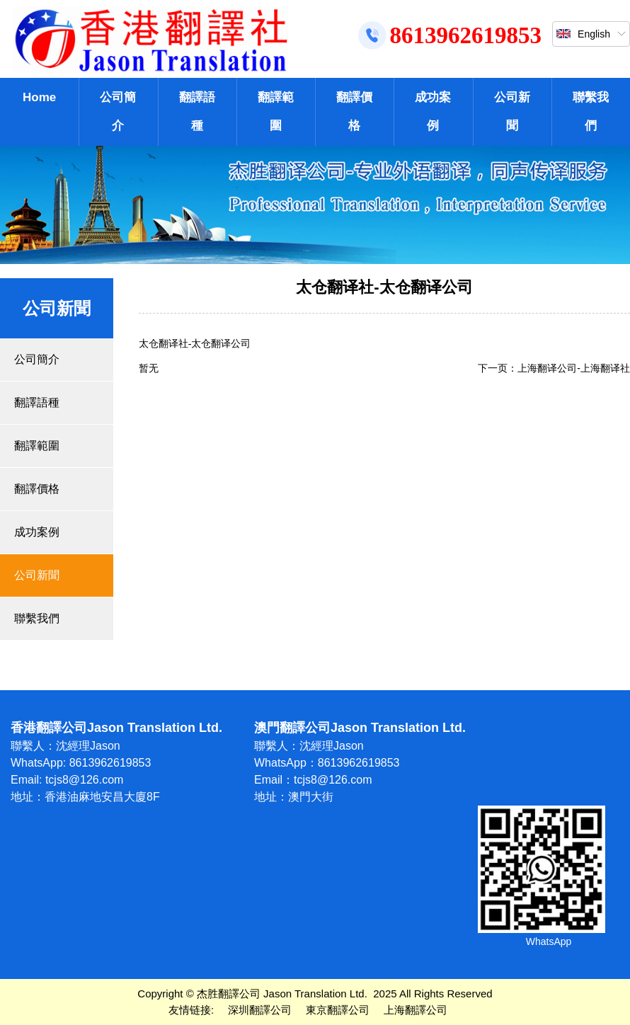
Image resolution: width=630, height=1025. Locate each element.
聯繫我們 (591, 111)
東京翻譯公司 (338, 1010)
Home (39, 97)
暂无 (149, 368)
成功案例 (433, 111)
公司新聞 (512, 111)
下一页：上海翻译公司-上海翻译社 (554, 368)
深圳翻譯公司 (260, 1010)
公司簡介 (118, 111)
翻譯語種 (197, 111)
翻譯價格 (354, 111)
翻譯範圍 (276, 111)
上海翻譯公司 (415, 1010)
